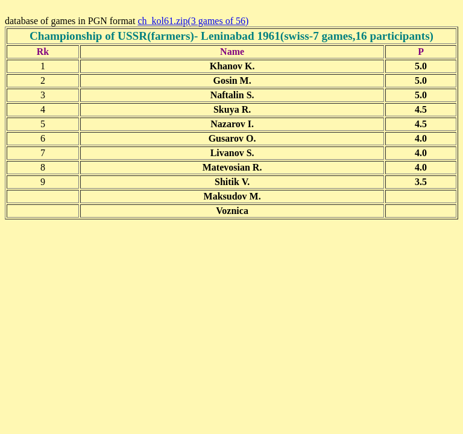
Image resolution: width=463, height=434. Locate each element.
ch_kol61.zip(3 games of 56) (192, 21)
